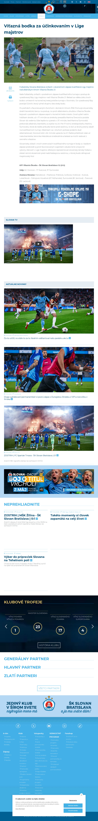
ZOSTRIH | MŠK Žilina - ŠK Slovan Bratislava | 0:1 (22, 531)
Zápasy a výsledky (7, 756)
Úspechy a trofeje (24, 740)
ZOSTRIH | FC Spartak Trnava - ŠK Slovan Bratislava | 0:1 (31, 455)
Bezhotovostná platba (41, 767)
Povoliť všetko (73, 810)
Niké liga (16, 335)
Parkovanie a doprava (40, 775)
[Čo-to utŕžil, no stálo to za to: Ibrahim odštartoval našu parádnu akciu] (49, 311)
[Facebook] (72, 2)
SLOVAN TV (78, 16)
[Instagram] (85, 2)
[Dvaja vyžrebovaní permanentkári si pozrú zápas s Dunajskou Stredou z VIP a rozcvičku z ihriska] (49, 369)
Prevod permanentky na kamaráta (55, 758)
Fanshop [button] (87, 16)
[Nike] (49, 663)
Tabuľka (7, 760)
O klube (23, 750)
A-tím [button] (27, 16)
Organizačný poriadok (24, 781)
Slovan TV (17, 452)
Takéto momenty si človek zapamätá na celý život (69, 531)
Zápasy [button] (34, 16)
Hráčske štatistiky (7, 743)
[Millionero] (64, 672)
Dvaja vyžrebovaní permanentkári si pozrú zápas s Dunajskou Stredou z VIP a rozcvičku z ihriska (45, 398)
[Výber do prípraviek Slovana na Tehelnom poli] (26, 559)
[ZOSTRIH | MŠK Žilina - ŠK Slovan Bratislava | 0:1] (26, 517)
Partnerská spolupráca (24, 770)
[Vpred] (92, 626)
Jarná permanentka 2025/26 (39, 744)
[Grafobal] (34, 672)
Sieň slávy (23, 744)
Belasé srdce (36, 2)
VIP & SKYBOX (40, 755)
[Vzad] (6, 626)
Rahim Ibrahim (23, 335)
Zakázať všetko (73, 805)
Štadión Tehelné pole (25, 775)
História (23, 736)
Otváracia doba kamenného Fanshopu (71, 744)
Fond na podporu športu (25, 792)
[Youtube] (80, 2)
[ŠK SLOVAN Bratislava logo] (49, 7)
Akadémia (50, 16)
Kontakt (23, 755)
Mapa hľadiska (40, 771)
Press (12, 2)
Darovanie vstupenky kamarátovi (39, 790)
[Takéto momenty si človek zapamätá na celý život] (72, 517)
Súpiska (7, 736)
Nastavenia (73, 800)
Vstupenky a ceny (39, 738)
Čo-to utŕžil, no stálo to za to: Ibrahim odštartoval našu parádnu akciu (37, 338)
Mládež (18, 568)
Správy (41, 16)
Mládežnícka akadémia (24, 786)
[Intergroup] (37, 680)
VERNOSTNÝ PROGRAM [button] (63, 16)
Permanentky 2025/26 (40, 751)
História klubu (49, 645)
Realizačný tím (9, 739)
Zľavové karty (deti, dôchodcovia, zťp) (41, 760)
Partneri (23, 766)
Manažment (24, 753)
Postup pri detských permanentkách (55, 767)
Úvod (6, 16)
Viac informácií (20, 809)
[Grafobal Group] (60, 680)
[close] (81, 795)
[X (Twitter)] (76, 2)
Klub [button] (12, 16)
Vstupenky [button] (19, 16)
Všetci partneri (49, 688)
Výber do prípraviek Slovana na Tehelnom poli (24, 573)
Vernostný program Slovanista (39, 782)
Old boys (23, 747)
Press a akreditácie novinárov (23, 760)
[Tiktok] (85, 6)
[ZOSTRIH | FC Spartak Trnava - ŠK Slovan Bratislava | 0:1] (49, 428)
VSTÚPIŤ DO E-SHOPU (72, 738)
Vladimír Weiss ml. (75, 526)
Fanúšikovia (17, 394)
